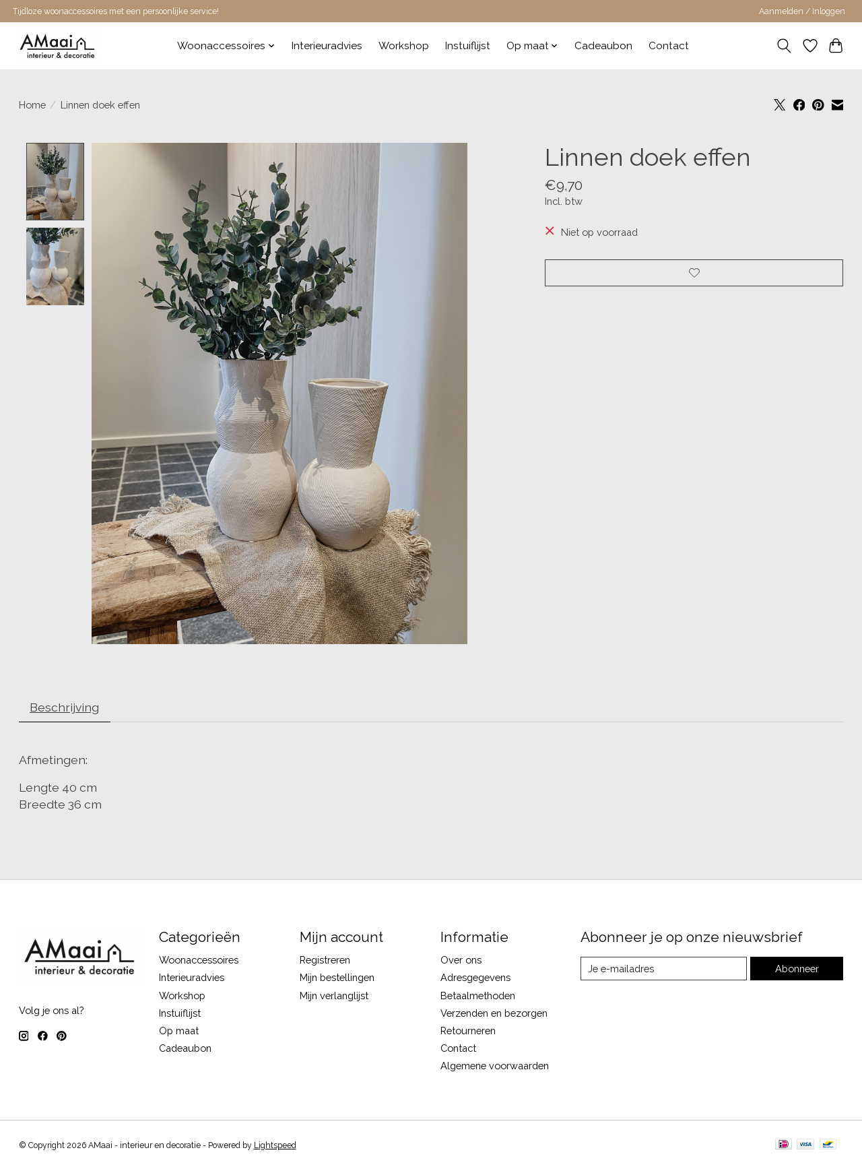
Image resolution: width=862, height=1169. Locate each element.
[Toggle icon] (783, 46)
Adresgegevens (475, 978)
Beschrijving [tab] (64, 707)
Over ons (461, 960)
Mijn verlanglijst (334, 995)
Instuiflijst (467, 46)
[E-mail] (664, 969)
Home (32, 104)
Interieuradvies (327, 46)
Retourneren (468, 1030)
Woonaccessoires (198, 960)
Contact (669, 46)
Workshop (403, 46)
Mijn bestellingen (337, 978)
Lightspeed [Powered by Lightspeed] (275, 1145)
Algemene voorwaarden (494, 1066)
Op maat (179, 1030)
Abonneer (797, 968)
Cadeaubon (603, 46)
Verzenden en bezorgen (494, 1013)
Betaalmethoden (477, 995)
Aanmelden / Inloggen (802, 11)
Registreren (325, 960)
